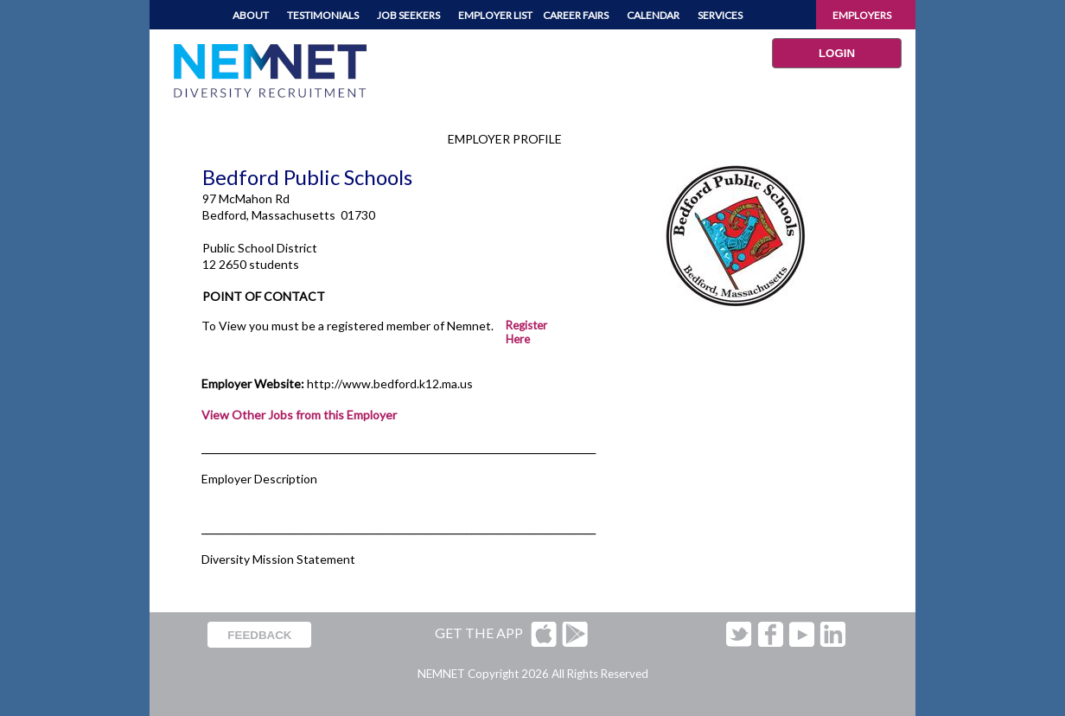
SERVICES (720, 15)
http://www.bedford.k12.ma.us (390, 383)
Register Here (526, 332)
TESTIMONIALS (323, 15)
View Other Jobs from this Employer (299, 414)
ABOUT (251, 15)
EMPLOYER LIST (495, 15)
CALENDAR (653, 15)
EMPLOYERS (861, 15)
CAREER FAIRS (576, 15)
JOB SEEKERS (408, 15)
